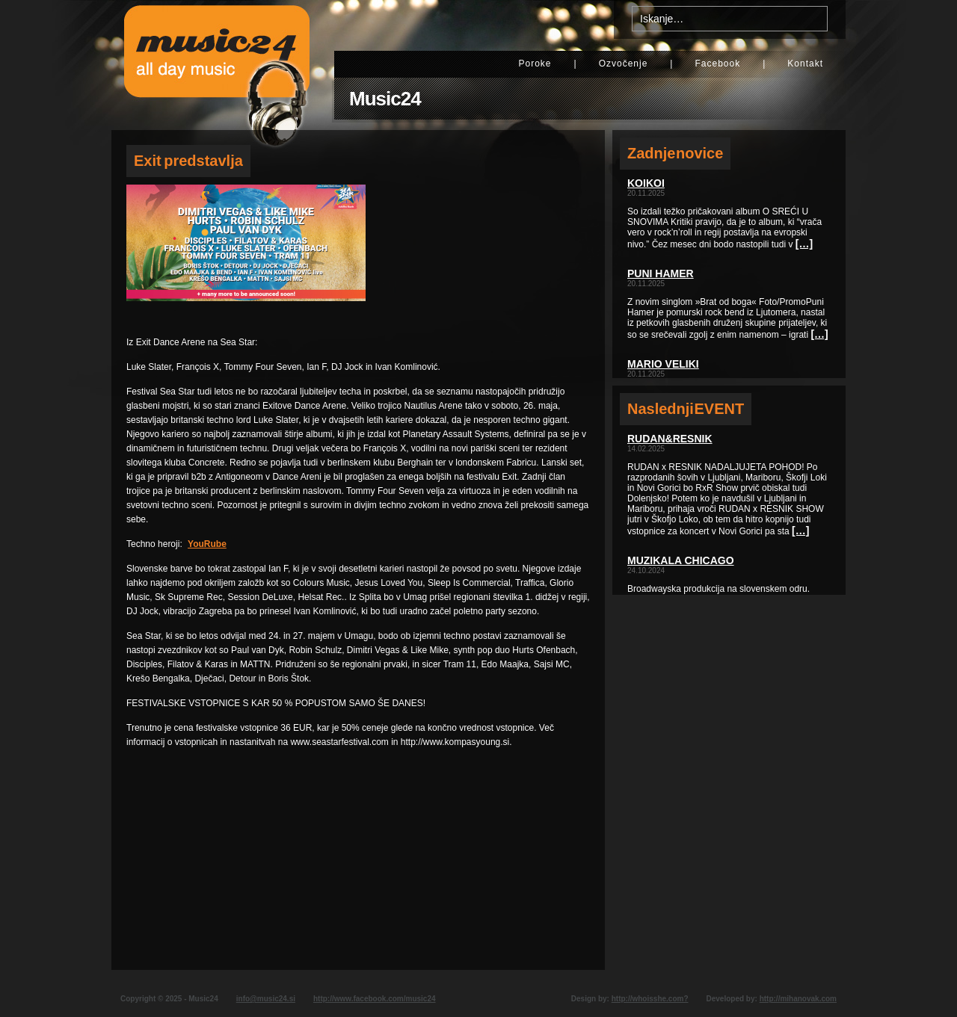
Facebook (717, 63)
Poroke (534, 63)
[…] (804, 244)
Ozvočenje (623, 63)
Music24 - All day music (217, 65)
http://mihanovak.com (798, 999)
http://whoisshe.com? (650, 999)
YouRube (207, 544)
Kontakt (805, 63)
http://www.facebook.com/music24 (374, 999)
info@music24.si (265, 999)
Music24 (385, 98)
